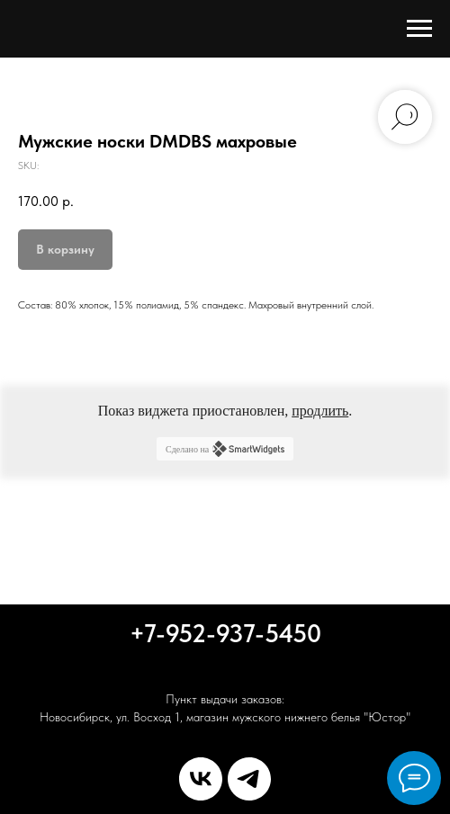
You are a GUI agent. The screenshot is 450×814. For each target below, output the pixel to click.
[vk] (200, 779)
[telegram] (249, 779)
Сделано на (225, 449)
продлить (320, 410)
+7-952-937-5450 (225, 633)
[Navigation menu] (419, 29)
